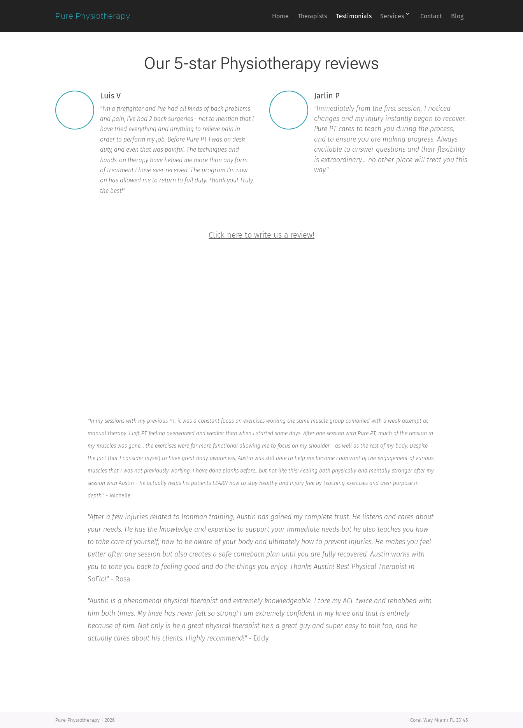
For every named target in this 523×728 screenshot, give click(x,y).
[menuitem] (254, 16)
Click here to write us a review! (261, 235)
